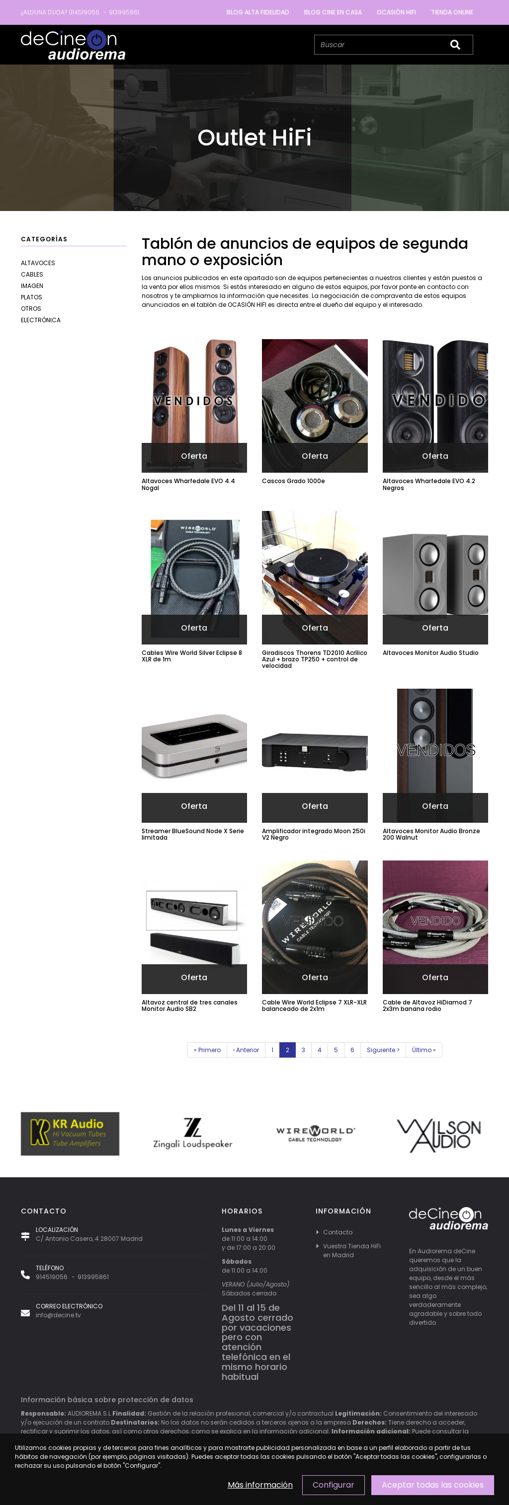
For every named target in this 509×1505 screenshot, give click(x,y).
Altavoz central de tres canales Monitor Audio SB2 (190, 1005)
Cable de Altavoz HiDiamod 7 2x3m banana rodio (427, 1005)
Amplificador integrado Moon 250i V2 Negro (313, 834)
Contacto (337, 1232)
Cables (32, 274)
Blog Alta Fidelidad (258, 12)
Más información (260, 1485)
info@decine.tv (58, 1315)
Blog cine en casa (333, 12)
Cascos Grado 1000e (293, 481)
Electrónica (41, 320)
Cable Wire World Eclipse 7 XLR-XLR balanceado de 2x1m (314, 1005)
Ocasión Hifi (396, 12)
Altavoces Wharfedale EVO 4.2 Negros (429, 484)
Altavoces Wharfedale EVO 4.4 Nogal (188, 484)
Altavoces (38, 263)
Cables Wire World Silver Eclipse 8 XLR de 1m (192, 655)
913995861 (124, 12)
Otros (31, 308)
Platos (31, 297)
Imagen (32, 286)
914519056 (84, 12)
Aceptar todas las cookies (433, 1485)
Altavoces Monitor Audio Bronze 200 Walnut (431, 834)
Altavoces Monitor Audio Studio (431, 652)
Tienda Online (452, 12)
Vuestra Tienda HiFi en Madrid (352, 1250)
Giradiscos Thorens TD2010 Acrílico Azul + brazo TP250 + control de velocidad (314, 659)
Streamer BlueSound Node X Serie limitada (193, 834)
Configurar (333, 1485)
